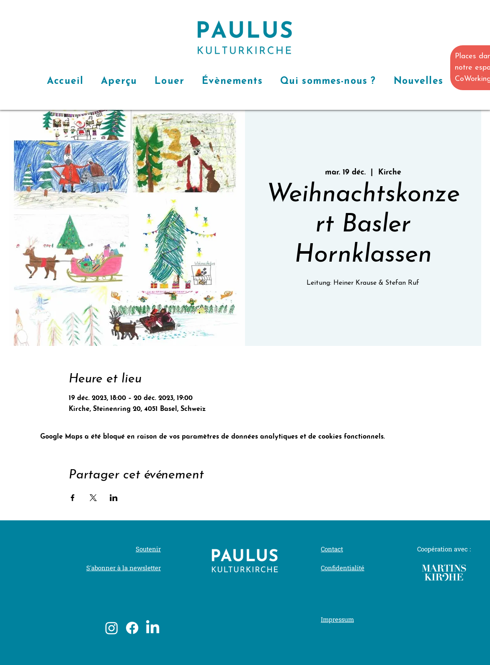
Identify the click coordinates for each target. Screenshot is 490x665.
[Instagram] (111, 628)
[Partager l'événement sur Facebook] (73, 497)
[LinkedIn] (152, 628)
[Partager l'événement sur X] (93, 497)
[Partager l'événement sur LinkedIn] (114, 497)
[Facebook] (132, 628)
